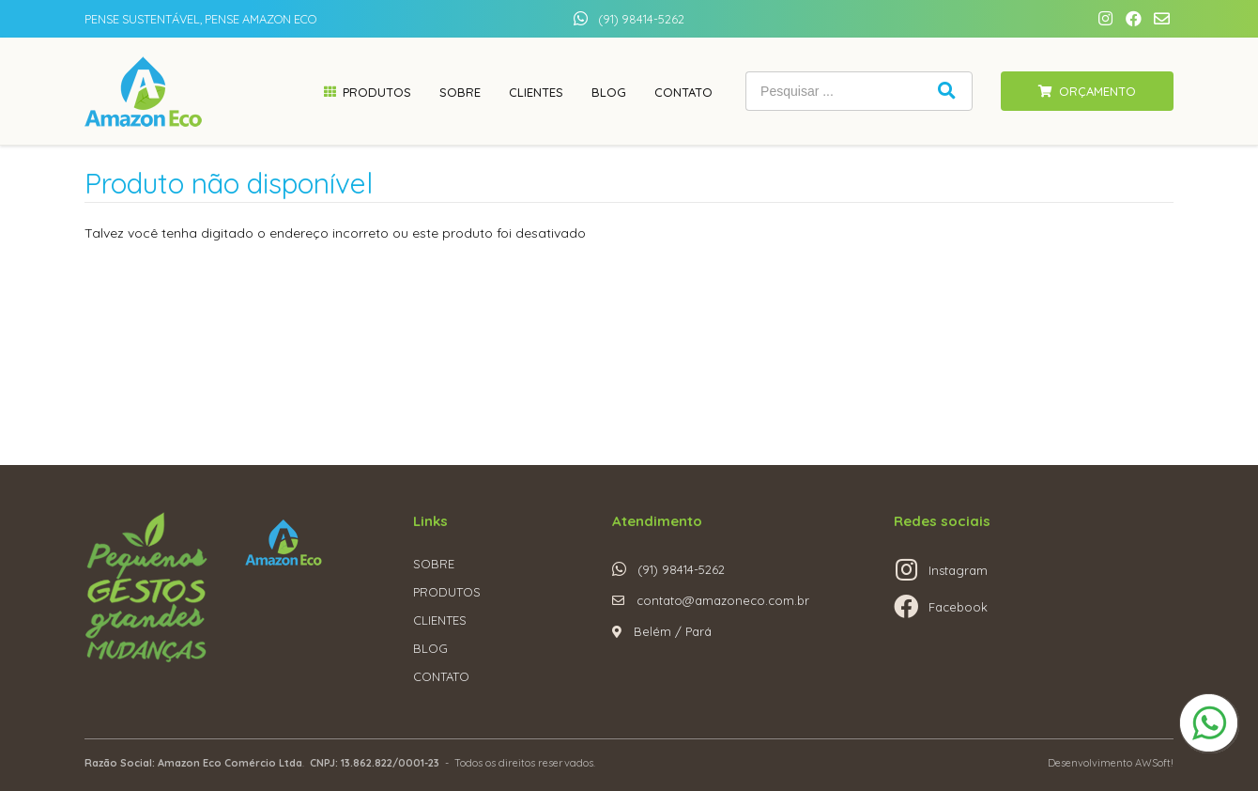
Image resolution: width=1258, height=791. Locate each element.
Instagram (958, 570)
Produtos (377, 92)
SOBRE (433, 563)
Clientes (536, 92)
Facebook (958, 606)
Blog (608, 92)
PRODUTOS (447, 591)
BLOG (430, 648)
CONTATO (441, 676)
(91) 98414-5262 (641, 18)
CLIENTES (440, 620)
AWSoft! (1154, 762)
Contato (683, 92)
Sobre (460, 92)
